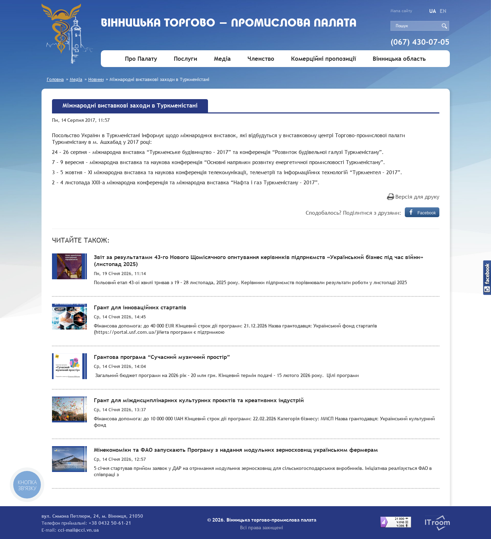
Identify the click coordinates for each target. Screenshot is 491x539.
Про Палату (141, 59)
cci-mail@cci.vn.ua (78, 530)
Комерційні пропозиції (323, 59)
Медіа (222, 59)
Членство (260, 59)
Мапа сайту (401, 11)
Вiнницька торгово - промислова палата (229, 23)
